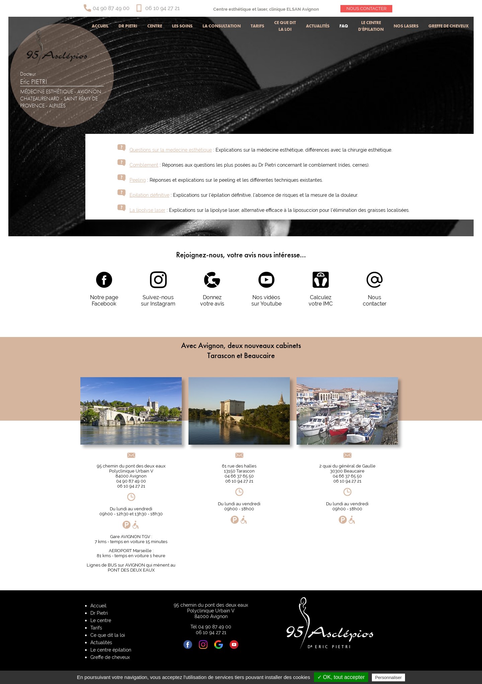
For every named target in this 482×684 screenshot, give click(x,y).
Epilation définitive (149, 195)
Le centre (100, 620)
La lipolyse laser (147, 210)
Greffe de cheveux (448, 26)
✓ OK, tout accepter (341, 677)
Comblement (144, 165)
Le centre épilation (110, 650)
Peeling (138, 180)
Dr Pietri (127, 26)
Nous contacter (366, 8)
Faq (343, 26)
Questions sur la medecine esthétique (171, 150)
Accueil (100, 26)
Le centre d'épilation (371, 26)
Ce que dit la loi (285, 26)
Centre (154, 26)
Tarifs (257, 26)
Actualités (317, 26)
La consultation (222, 26)
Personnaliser (388, 677)
